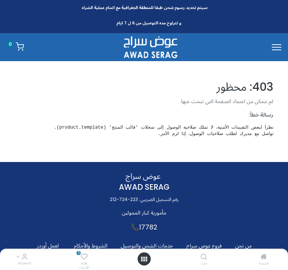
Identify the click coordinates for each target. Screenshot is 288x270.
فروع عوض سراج (204, 245)
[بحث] (203, 257)
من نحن (243, 245)
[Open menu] (144, 259)
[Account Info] (24, 257)
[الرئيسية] (263, 257)
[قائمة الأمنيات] (84, 257)
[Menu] (276, 47)
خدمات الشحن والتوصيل (147, 245)
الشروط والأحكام (90, 245)
